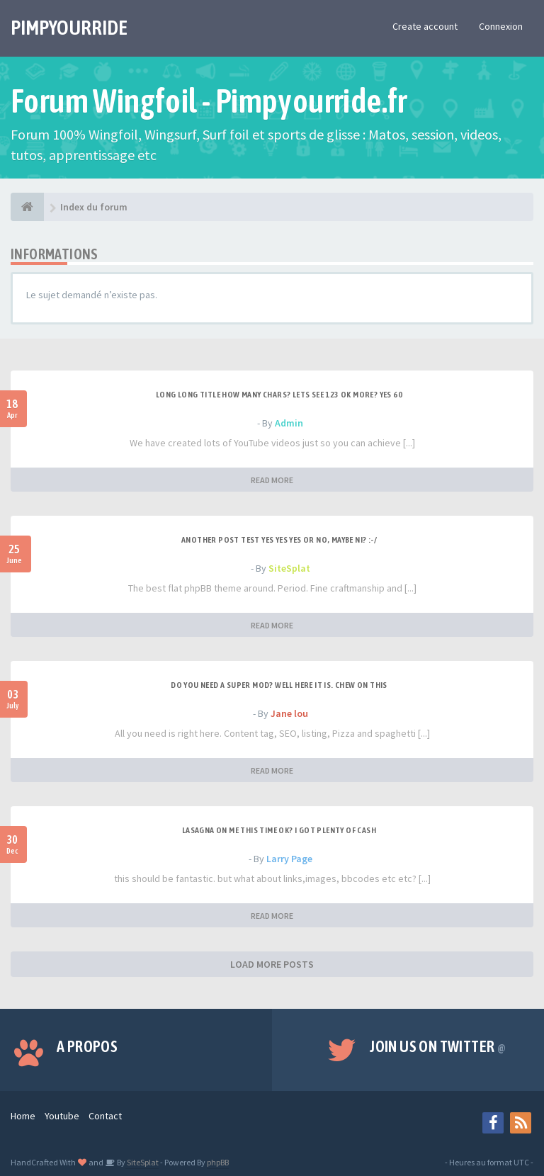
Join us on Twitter (438, 1046)
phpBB (218, 1162)
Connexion (501, 26)
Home (23, 1115)
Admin (289, 423)
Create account (425, 26)
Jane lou (289, 713)
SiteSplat (289, 568)
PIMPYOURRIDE (69, 27)
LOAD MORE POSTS (272, 964)
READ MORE (272, 480)
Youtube (62, 1115)
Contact (105, 1115)
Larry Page (289, 858)
